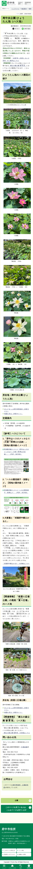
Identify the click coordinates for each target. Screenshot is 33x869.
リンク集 (21, 850)
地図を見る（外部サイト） (13, 413)
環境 (30, 8)
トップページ (15, 8)
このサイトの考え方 (9, 850)
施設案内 (24, 8)
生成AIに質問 (20, 3)
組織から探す (22, 854)
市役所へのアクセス (9, 854)
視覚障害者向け (28, 3)
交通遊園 (24, 747)
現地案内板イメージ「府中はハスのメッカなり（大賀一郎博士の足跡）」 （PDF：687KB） (16, 452)
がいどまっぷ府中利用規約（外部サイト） (16, 410)
